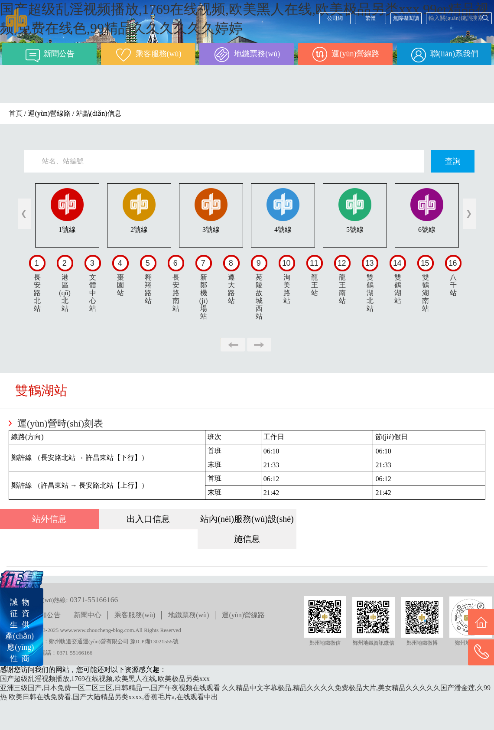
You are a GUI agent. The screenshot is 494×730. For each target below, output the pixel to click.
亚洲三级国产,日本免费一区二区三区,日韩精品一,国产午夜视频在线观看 (110, 687)
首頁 (16, 113)
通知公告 (47, 615)
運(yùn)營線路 (243, 615)
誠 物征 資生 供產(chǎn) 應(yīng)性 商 (19, 630)
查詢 (453, 161)
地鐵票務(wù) (188, 615)
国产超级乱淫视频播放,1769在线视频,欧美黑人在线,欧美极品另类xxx (105, 678)
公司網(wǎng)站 (335, 19)
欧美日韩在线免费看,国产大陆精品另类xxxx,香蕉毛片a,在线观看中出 (113, 697)
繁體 (370, 18)
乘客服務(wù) (134, 615)
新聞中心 (87, 615)
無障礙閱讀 (406, 18)
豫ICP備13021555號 (154, 641)
